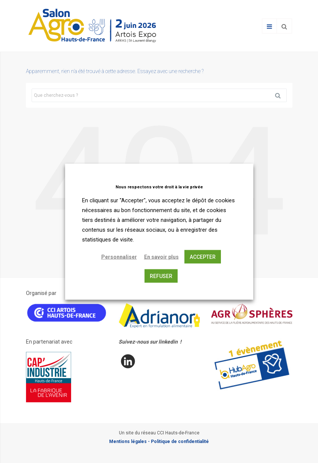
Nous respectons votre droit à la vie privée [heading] (159, 186)
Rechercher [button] (280, 95)
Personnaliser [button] (119, 257)
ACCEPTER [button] (203, 257)
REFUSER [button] (161, 276)
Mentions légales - (130, 441)
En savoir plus (161, 257)
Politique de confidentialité (180, 441)
